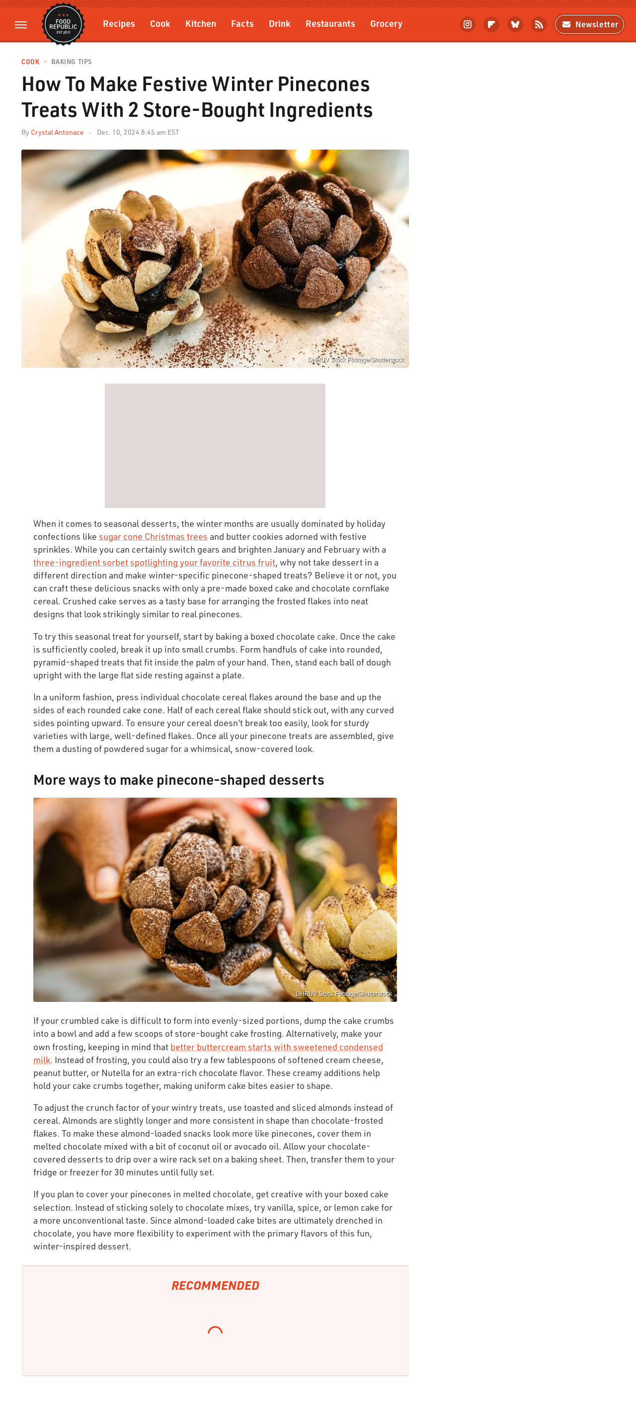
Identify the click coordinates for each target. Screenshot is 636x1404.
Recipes (119, 23)
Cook (160, 23)
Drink (280, 23)
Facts (242, 23)
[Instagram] (468, 24)
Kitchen (200, 23)
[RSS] (539, 24)
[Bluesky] (515, 24)
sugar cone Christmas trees (153, 536)
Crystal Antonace (57, 132)
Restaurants (330, 23)
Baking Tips (71, 62)
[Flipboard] (491, 24)
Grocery (386, 23)
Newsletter (589, 24)
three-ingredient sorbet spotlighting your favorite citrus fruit (154, 562)
